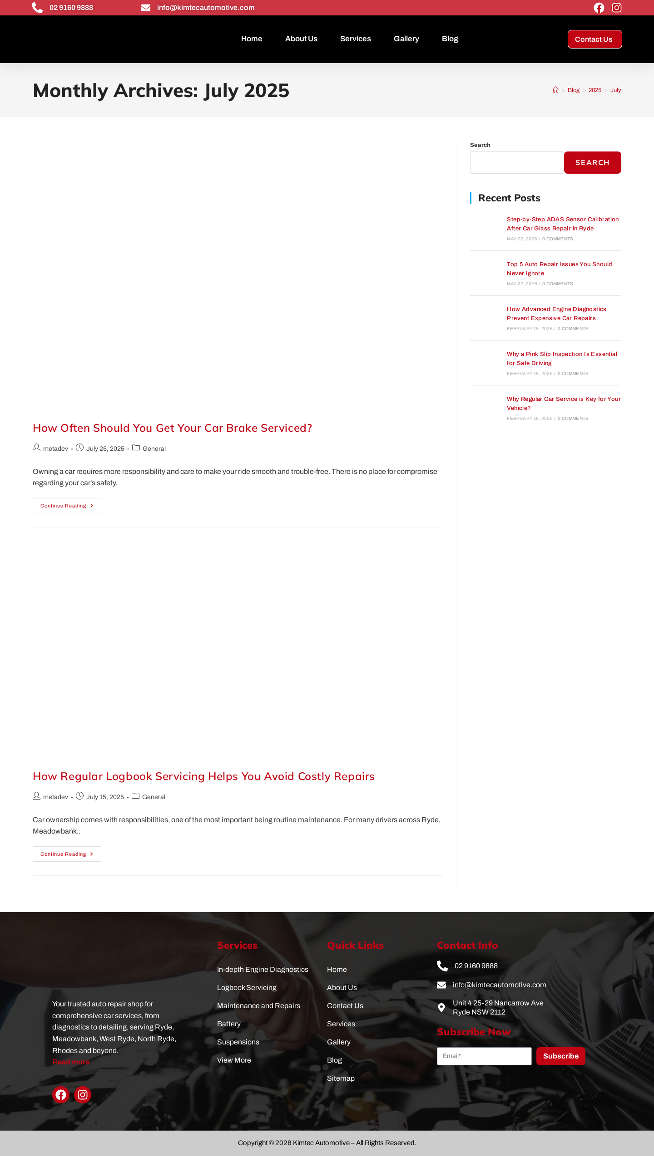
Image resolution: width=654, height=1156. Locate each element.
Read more (70, 1062)
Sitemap (341, 1078)
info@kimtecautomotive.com (206, 7)
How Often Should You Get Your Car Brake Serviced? (172, 427)
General (154, 448)
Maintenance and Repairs (258, 1006)
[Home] (556, 90)
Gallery (406, 38)
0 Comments (557, 238)
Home (252, 38)
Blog (450, 38)
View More (234, 1060)
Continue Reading (70, 503)
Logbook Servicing (247, 987)
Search (480, 145)
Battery (229, 1024)
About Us (301, 38)
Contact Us (345, 1006)
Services (355, 38)
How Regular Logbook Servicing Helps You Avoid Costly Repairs (204, 776)
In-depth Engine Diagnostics (262, 969)
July (615, 90)
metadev (55, 448)
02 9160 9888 (71, 7)
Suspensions (238, 1042)
